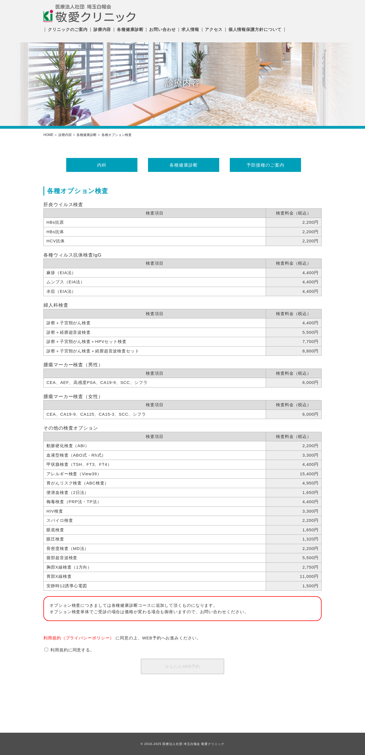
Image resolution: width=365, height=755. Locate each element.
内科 (101, 164)
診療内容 (102, 29)
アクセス (214, 29)
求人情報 (190, 29)
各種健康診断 (130, 29)
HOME (48, 135)
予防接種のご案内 (264, 164)
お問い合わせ (162, 29)
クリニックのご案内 (68, 29)
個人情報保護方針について (255, 29)
